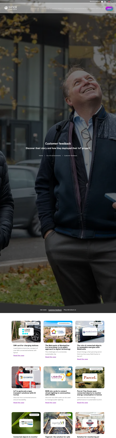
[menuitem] (110, 2)
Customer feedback (55, 310)
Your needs (45, 8)
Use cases (43, 310)
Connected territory (32, 323)
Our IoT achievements (53, 155)
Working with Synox (96, 8)
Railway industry (65, 414)
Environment (34, 414)
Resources (68, 8)
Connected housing (96, 369)
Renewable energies (96, 323)
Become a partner (95, 1)
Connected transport (32, 369)
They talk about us (70, 310)
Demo (109, 8)
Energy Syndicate (65, 369)
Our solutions (57, 8)
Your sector (34, 8)
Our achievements (80, 8)
